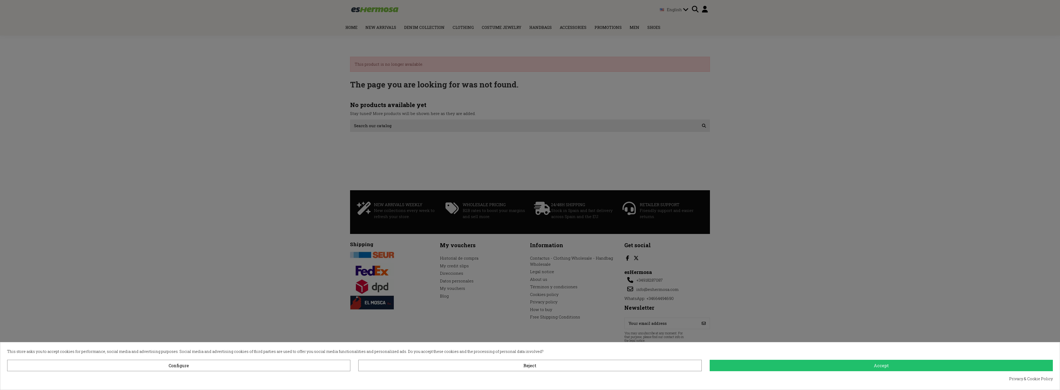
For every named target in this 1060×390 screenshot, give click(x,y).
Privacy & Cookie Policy (1031, 378)
